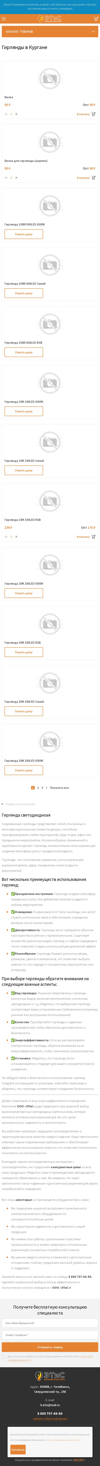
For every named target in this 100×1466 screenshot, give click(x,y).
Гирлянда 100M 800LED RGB (23, 343)
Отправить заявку (50, 1347)
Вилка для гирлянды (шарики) (26, 161)
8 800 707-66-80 (50, 1413)
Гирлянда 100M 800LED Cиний (25, 283)
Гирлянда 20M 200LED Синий (24, 702)
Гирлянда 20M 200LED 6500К (24, 583)
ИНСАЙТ (79, 1460)
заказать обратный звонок (50, 1418)
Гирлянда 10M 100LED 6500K (24, 402)
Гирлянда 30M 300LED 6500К (24, 761)
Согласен (18, 1450)
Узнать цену (24, 234)
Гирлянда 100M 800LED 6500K (25, 224)
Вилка (9, 97)
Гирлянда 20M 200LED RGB (23, 642)
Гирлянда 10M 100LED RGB (23, 520)
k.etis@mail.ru (50, 1405)
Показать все (59, 788)
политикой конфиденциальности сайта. (63, 1440)
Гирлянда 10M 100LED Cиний (24, 461)
